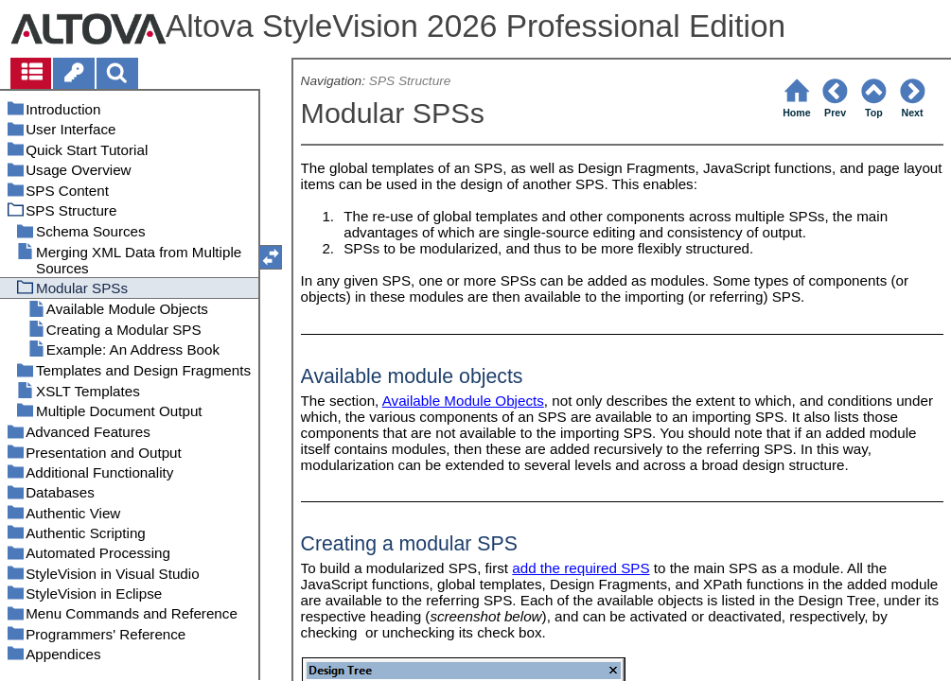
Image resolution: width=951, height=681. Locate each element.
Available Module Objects (463, 401)
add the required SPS (580, 568)
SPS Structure (410, 81)
